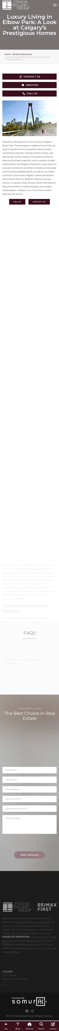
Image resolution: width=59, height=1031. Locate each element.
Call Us (30, 93)
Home (8, 54)
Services (30, 84)
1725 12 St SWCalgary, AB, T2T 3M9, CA (15, 980)
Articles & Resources (22, 54)
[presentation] (29, 844)
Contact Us (30, 76)
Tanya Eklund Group (24, 1016)
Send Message (29, 855)
